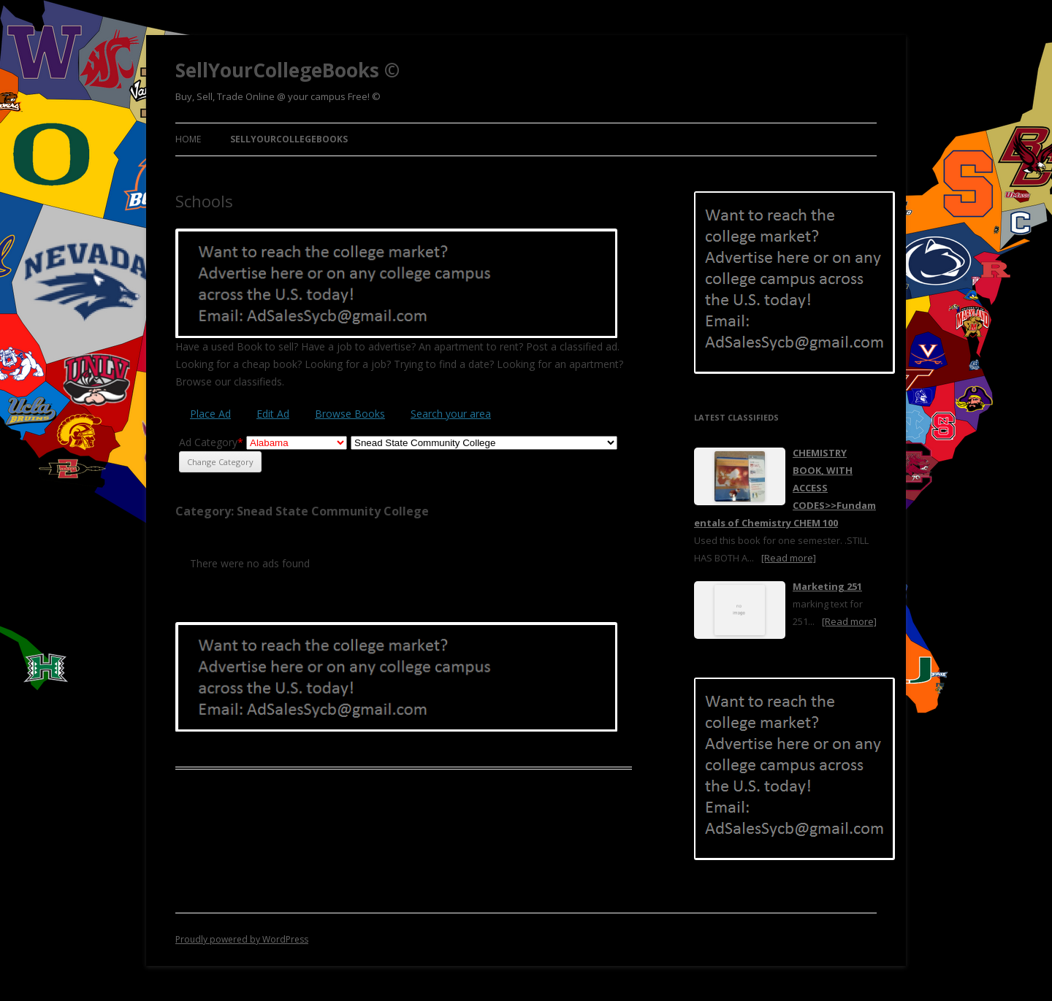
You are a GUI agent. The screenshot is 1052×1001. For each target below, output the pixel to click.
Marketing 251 (827, 586)
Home (188, 139)
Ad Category (211, 442)
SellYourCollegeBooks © (287, 70)
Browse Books (350, 414)
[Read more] (788, 557)
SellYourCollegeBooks (289, 139)
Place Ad (210, 414)
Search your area (451, 414)
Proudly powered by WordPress (241, 939)
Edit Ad (272, 414)
